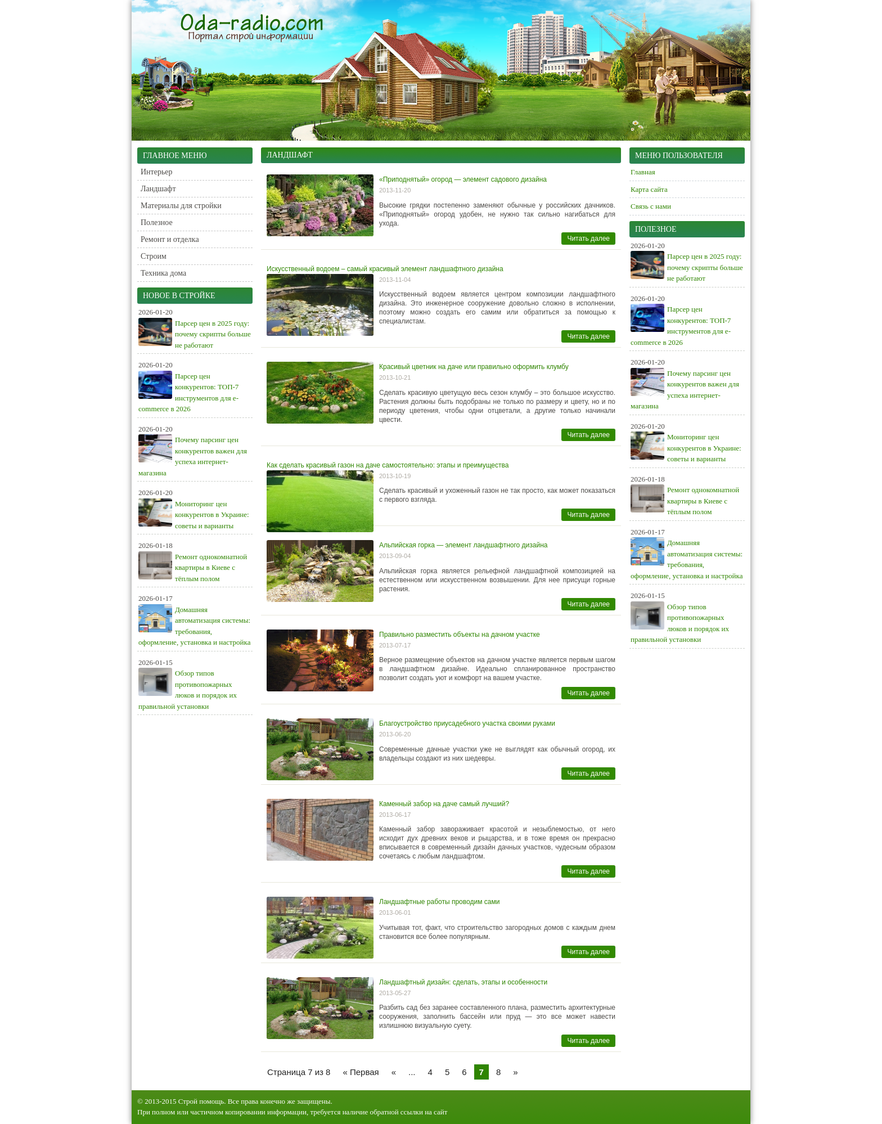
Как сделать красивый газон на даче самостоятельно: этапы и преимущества (387, 465)
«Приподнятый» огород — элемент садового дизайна (463, 179)
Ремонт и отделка (170, 239)
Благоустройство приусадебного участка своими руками (467, 723)
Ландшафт (158, 189)
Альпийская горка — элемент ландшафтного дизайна (463, 545)
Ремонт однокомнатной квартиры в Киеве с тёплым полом (211, 567)
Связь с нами (651, 206)
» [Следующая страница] (515, 1072)
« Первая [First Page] (361, 1072)
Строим (153, 256)
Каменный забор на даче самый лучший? (444, 804)
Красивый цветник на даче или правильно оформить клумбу (474, 367)
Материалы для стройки (181, 205)
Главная (643, 172)
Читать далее (588, 238)
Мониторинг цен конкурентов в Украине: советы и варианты (212, 515)
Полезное (157, 222)
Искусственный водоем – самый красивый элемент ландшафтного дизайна (385, 269)
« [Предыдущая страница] (394, 1072)
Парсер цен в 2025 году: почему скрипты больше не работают (213, 334)
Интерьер (157, 172)
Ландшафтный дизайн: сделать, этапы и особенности (463, 982)
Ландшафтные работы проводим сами (439, 902)
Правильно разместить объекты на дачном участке (459, 635)
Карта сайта (649, 189)
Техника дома (163, 273)
